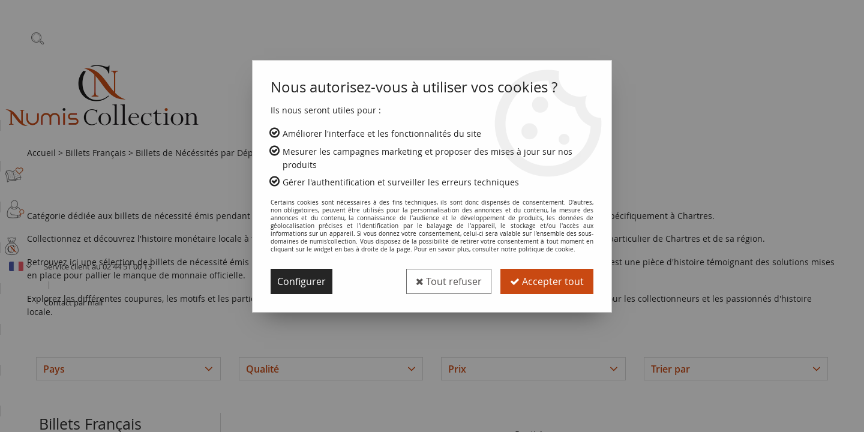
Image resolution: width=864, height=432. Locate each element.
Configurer (301, 281)
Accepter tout (547, 281)
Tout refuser (449, 281)
